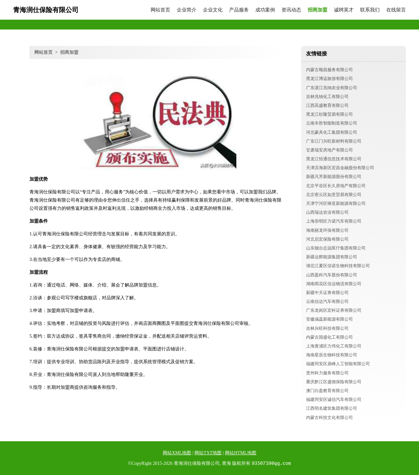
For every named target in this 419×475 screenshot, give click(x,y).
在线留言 (396, 10)
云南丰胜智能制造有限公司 (331, 123)
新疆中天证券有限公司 (327, 292)
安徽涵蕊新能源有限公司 (329, 319)
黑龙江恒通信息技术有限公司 (333, 158)
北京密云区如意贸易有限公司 (333, 194)
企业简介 (186, 10)
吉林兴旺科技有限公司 (327, 328)
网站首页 (160, 10)
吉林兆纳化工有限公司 (327, 96)
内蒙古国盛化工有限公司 (329, 337)
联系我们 (370, 10)
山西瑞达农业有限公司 (327, 212)
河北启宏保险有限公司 (327, 239)
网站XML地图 (177, 452)
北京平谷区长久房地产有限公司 (336, 185)
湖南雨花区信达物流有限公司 (333, 283)
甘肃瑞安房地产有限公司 (329, 150)
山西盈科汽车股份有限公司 (331, 274)
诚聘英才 (344, 10)
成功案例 (265, 10)
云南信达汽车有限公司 (327, 301)
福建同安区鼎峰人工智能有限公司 (338, 363)
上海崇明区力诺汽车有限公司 (333, 221)
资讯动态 (291, 10)
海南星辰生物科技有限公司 (331, 354)
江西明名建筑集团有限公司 (331, 408)
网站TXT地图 (208, 452)
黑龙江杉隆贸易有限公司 (329, 114)
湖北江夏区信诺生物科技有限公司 (338, 265)
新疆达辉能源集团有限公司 (331, 256)
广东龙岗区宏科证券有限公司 (333, 310)
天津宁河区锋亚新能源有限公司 (336, 203)
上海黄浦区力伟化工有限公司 (333, 346)
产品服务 (239, 10)
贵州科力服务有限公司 (327, 372)
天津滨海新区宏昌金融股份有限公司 (340, 167)
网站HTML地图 (240, 452)
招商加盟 (317, 10)
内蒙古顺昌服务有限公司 (329, 69)
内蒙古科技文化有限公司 (329, 417)
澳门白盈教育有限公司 (327, 390)
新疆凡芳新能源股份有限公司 (333, 176)
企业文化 (213, 10)
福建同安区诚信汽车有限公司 (333, 399)
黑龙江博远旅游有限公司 (329, 78)
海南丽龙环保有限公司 (327, 230)
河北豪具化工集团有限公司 (331, 132)
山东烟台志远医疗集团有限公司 (336, 248)
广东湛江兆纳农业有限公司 (331, 87)
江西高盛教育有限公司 (327, 105)
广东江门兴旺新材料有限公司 (333, 141)
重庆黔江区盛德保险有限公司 (333, 381)
